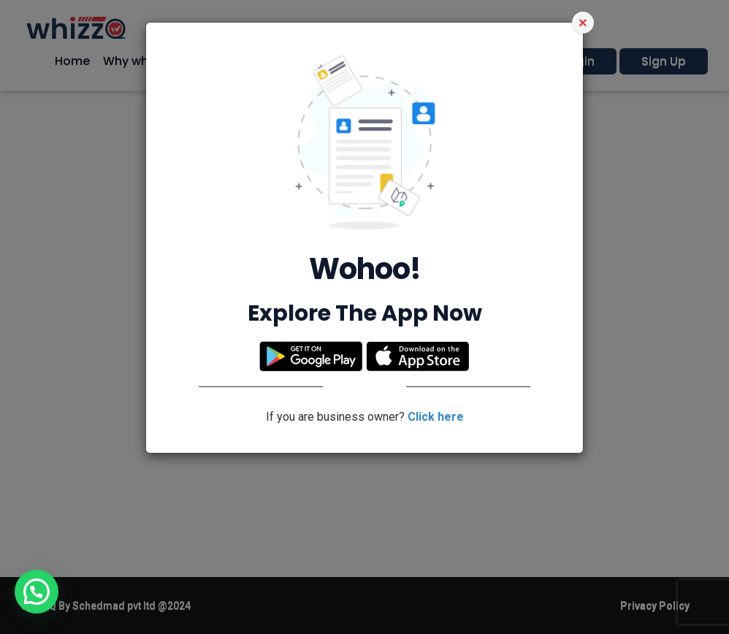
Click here (436, 417)
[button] (36, 592)
